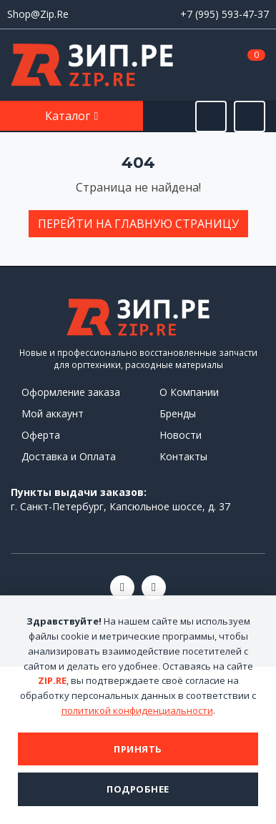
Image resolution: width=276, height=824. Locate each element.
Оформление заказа (70, 392)
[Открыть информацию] (249, 116)
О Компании (189, 392)
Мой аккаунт (52, 413)
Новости (180, 435)
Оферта (40, 435)
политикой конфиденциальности (137, 710)
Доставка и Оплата (68, 456)
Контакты (183, 456)
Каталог (69, 116)
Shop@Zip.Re (38, 14)
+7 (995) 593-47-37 (224, 14)
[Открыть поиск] (211, 116)
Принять (138, 749)
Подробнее (138, 789)
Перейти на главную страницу (138, 224)
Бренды (177, 413)
